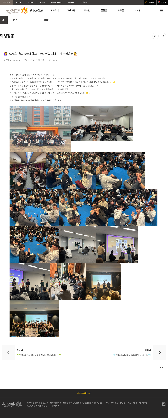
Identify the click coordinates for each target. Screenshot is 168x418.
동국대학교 (6, 2)
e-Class (42, 2)
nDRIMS (30, 2)
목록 (161, 367)
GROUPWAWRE (56, 2)
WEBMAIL (71, 2)
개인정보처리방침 (84, 393)
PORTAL (19, 2)
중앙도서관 (84, 2)
